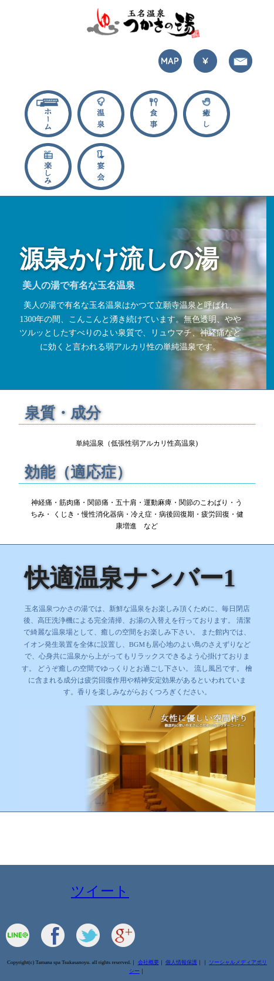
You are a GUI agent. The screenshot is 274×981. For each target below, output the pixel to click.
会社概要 (148, 962)
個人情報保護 (181, 962)
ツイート (100, 891)
